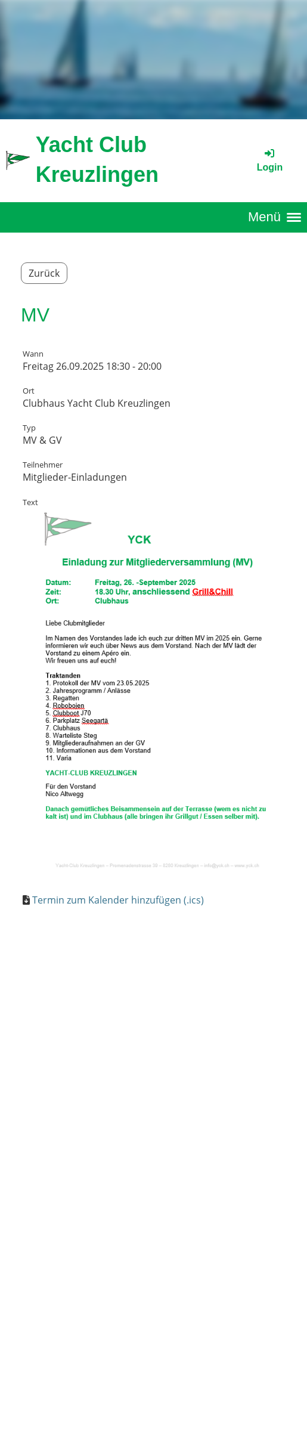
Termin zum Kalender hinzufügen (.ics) (118, 900)
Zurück (44, 273)
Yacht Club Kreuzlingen (97, 159)
